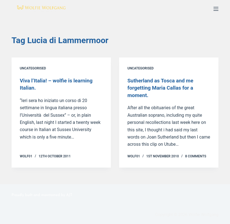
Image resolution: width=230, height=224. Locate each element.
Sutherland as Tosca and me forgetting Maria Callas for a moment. (162, 87)
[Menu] (215, 8)
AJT (69, 194)
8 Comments (195, 156)
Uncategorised (33, 68)
